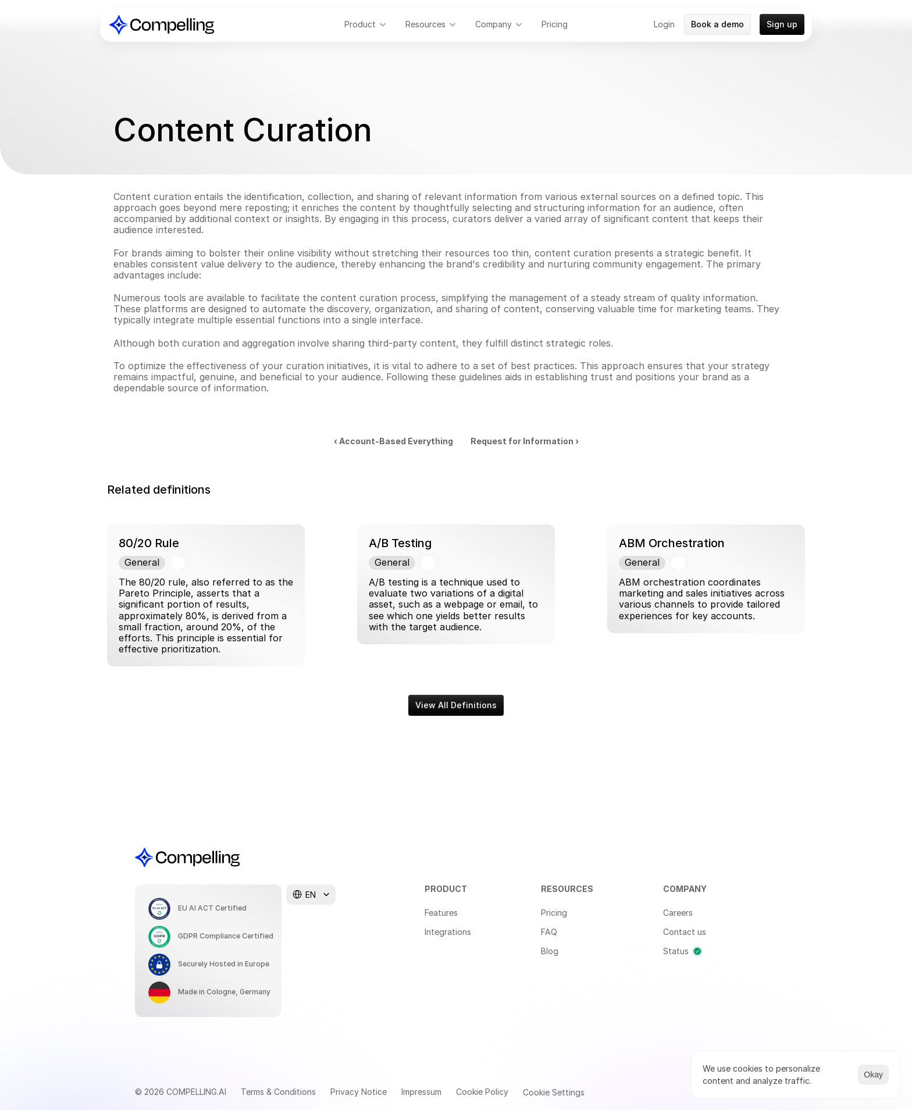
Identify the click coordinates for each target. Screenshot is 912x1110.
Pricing (554, 913)
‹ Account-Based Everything (393, 441)
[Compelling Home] (161, 25)
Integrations (448, 932)
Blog (549, 951)
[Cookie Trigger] (554, 1092)
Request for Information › (525, 441)
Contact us (684, 932)
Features (441, 913)
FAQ (549, 932)
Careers (678, 913)
